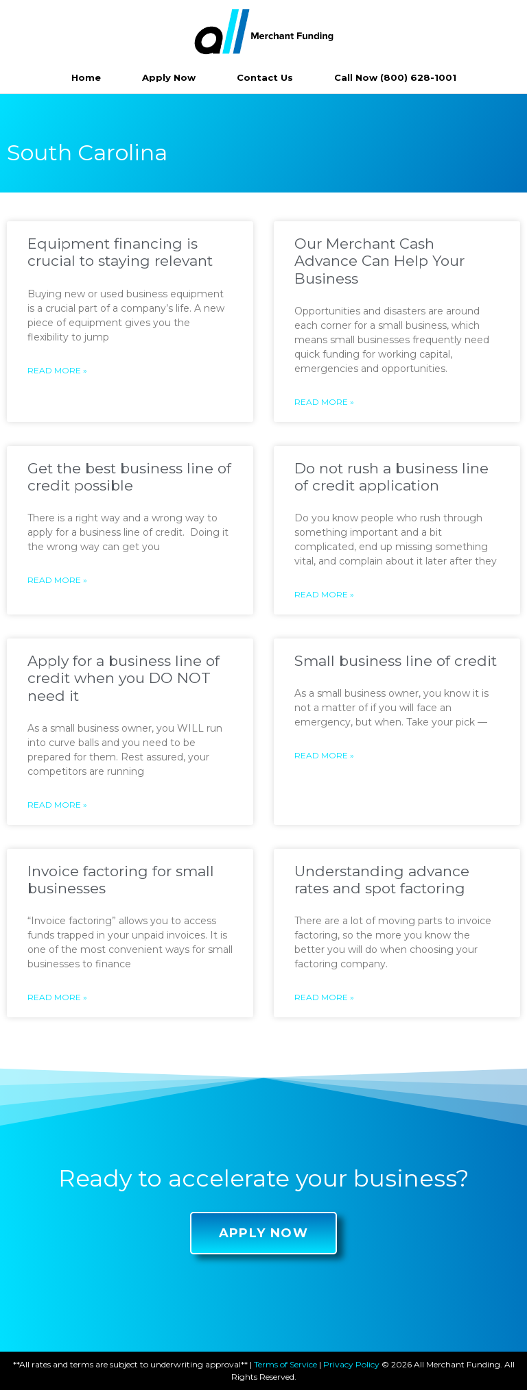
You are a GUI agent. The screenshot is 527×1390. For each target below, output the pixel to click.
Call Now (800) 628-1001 (395, 77)
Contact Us (265, 77)
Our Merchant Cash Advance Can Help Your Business (379, 260)
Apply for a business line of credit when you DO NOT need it (123, 678)
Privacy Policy (351, 1364)
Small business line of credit (395, 660)
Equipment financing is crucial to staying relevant (120, 252)
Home (86, 77)
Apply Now (169, 77)
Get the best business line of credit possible (129, 477)
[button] (264, 1233)
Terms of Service (285, 1364)
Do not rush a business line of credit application (391, 477)
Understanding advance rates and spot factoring (381, 879)
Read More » (57, 370)
